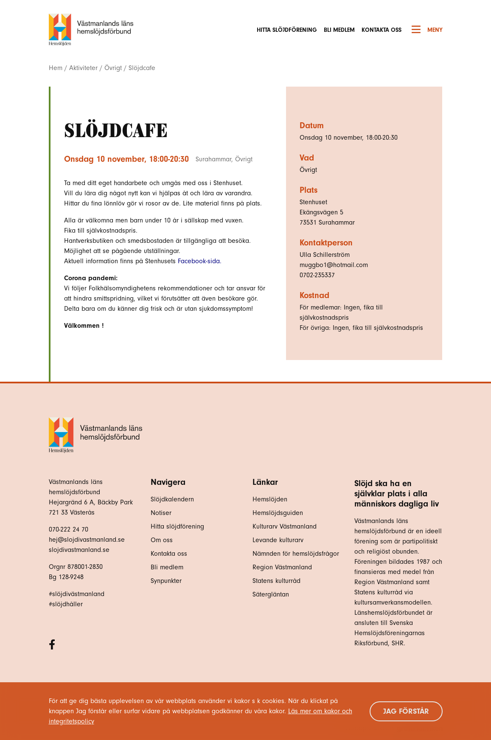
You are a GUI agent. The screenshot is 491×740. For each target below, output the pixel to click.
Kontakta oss (381, 30)
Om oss (162, 540)
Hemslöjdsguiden (278, 513)
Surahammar (213, 159)
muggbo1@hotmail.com (334, 265)
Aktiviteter (83, 68)
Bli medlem (339, 30)
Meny (427, 30)
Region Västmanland (282, 567)
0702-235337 (317, 275)
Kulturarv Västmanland (285, 526)
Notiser (161, 513)
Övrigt (113, 68)
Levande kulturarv (278, 540)
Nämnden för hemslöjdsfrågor (296, 553)
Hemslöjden (270, 499)
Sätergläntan (272, 594)
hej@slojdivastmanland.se (87, 539)
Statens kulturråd (276, 581)
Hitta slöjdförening (287, 30)
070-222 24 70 (68, 529)
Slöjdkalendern (172, 499)
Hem (55, 68)
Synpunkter (166, 581)
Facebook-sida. (200, 261)
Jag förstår (406, 711)
